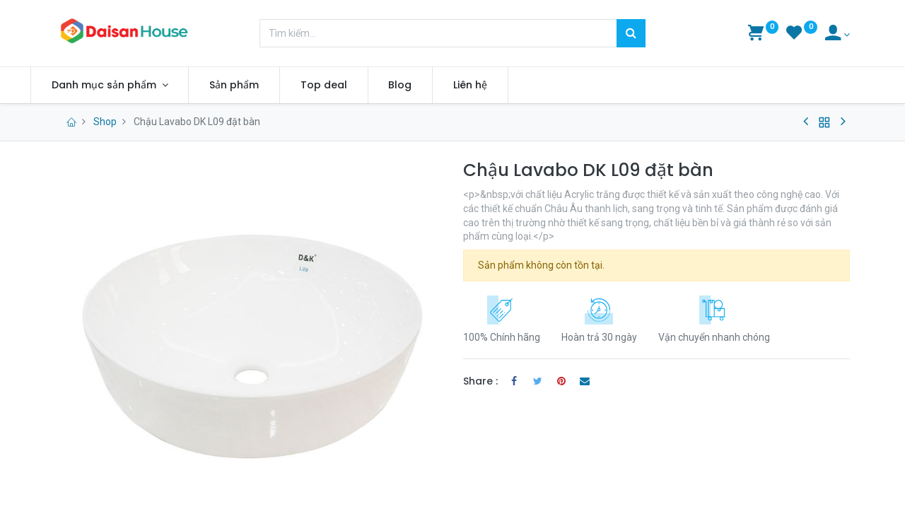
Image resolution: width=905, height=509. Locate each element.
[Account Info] (837, 34)
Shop (105, 121)
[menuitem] (259, 85)
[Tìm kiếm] (631, 33)
